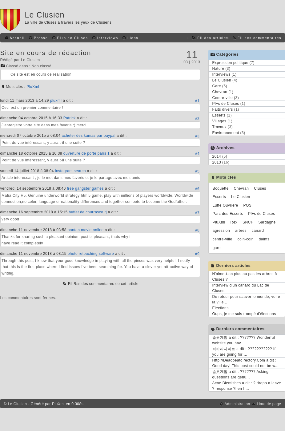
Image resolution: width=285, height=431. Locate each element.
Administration (237, 404)
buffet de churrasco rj (88, 212)
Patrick (69, 118)
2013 (216, 162)
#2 (197, 119)
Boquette (221, 188)
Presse (41, 38)
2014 (216, 156)
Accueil (17, 38)
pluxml (56, 100)
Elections (220, 308)
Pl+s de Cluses (72, 38)
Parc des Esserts (228, 214)
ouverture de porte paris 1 (86, 153)
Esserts (219, 115)
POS (247, 205)
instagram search (70, 171)
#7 (197, 213)
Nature (218, 68)
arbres (241, 230)
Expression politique (230, 63)
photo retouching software (91, 253)
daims (264, 239)
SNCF (248, 222)
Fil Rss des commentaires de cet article (103, 284)
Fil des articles (212, 38)
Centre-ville (222, 98)
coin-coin (246, 239)
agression (221, 230)
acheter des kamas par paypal (88, 135)
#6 (197, 189)
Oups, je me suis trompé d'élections (244, 314)
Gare (216, 86)
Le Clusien (45, 14)
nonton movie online (86, 230)
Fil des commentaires (260, 38)
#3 (197, 136)
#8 (197, 230)
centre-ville (222, 239)
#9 (197, 254)
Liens (132, 38)
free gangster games (85, 188)
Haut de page (269, 404)
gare (217, 248)
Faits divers (222, 109)
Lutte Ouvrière (225, 205)
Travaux (219, 127)
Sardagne (267, 222)
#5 (197, 171)
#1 (197, 101)
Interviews (107, 38)
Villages (219, 121)
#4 (197, 154)
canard (258, 230)
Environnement (225, 133)
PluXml (32, 87)
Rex (233, 222)
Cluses (260, 188)
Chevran (219, 92)
